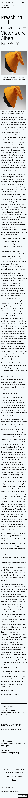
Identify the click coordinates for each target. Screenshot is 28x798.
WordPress (16, 791)
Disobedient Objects (10, 712)
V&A (6, 714)
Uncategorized (13, 710)
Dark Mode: (23, 796)
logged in (13, 729)
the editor (5, 708)
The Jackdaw (7, 3)
